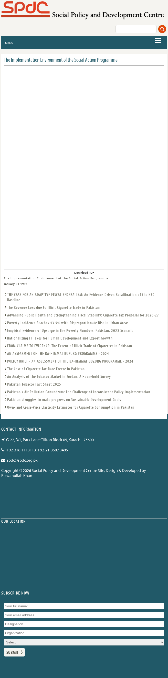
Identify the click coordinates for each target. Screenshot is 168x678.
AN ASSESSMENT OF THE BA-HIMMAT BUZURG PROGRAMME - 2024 (58, 353)
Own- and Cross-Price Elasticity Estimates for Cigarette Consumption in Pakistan (70, 407)
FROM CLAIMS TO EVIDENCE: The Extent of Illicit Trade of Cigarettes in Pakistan (69, 345)
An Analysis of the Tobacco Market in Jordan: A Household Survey (59, 376)
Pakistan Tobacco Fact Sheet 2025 (34, 384)
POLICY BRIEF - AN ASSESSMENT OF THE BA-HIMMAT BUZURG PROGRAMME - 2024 (70, 361)
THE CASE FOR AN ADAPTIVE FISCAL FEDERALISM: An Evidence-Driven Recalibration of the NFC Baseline (80, 297)
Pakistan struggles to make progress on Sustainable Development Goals (64, 399)
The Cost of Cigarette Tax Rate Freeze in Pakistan (46, 368)
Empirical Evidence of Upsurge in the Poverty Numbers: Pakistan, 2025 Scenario (70, 330)
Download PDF (84, 272)
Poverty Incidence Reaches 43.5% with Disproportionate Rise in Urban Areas (68, 322)
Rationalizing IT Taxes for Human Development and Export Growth (60, 338)
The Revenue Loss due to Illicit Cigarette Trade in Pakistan (53, 307)
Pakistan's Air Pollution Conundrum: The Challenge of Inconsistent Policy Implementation (78, 391)
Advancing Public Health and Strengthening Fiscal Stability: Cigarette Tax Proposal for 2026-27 (83, 314)
